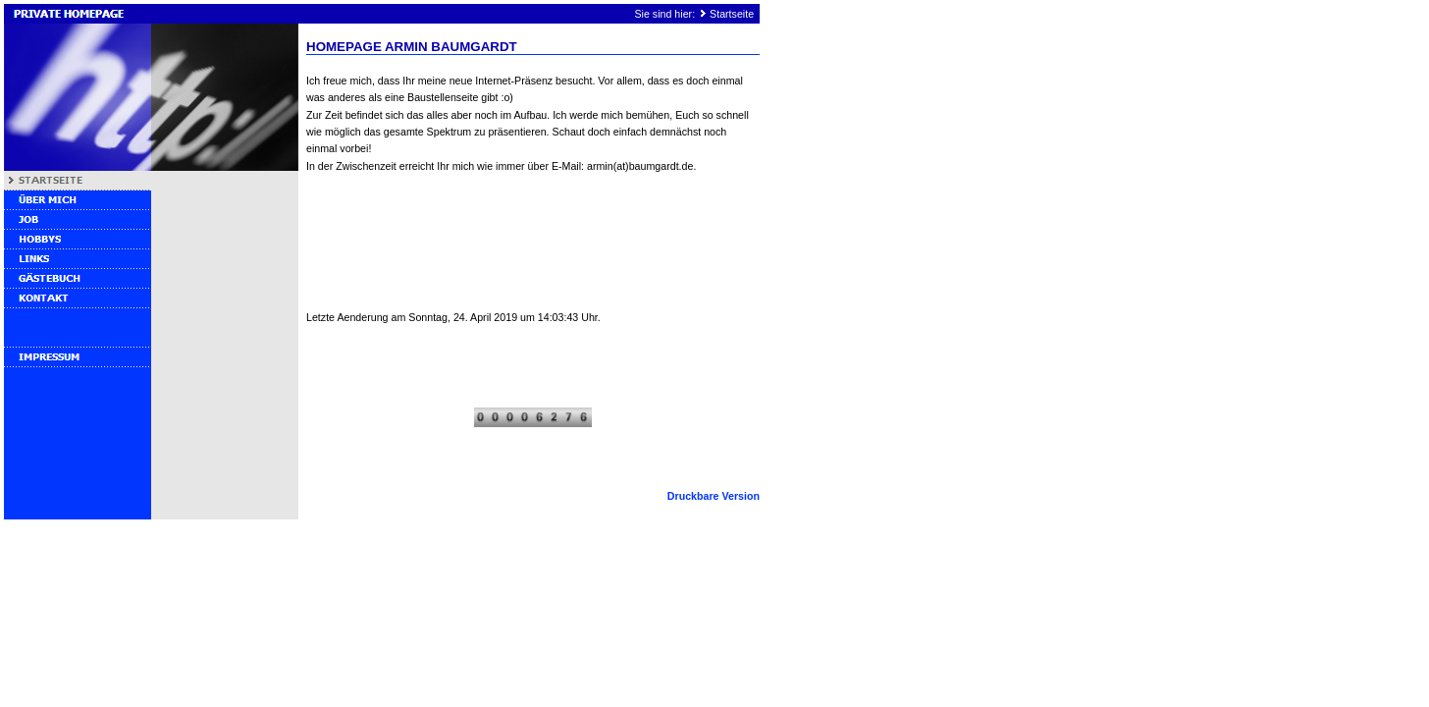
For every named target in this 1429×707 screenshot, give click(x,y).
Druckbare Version (713, 496)
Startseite (732, 14)
